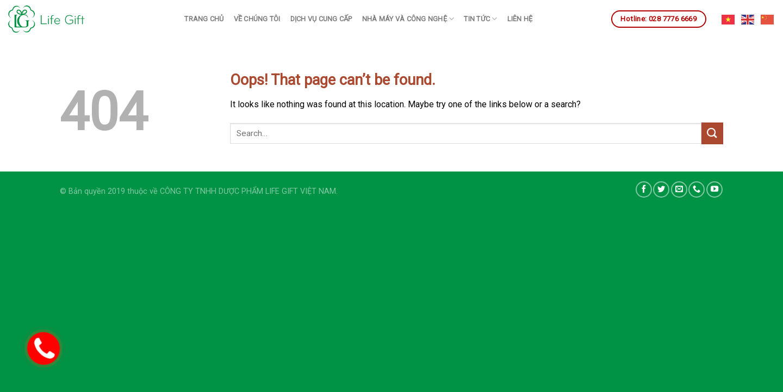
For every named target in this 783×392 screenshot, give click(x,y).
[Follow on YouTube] (714, 189)
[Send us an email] (679, 189)
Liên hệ (520, 19)
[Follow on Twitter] (661, 189)
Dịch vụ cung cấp (321, 19)
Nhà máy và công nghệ (408, 19)
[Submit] (712, 133)
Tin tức (480, 19)
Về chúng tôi (257, 19)
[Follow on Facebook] (644, 189)
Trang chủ (203, 19)
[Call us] (696, 189)
